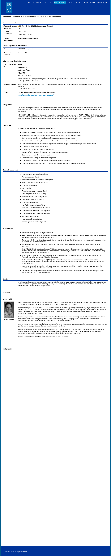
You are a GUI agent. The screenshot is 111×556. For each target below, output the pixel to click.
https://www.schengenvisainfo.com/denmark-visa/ (36, 95)
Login (85, 3)
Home (28, 3)
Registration (60, 3)
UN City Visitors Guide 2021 (28, 81)
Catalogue (37, 3)
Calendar (48, 3)
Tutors (71, 3)
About (78, 3)
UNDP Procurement (98, 3)
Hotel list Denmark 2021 (27, 88)
